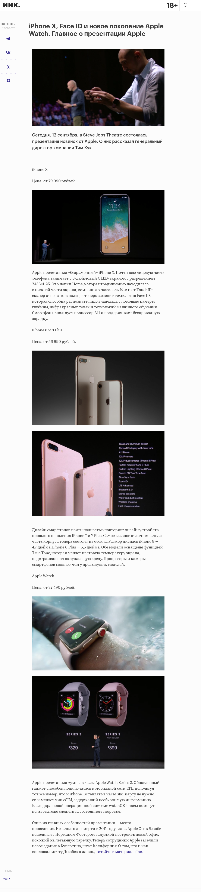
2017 (6, 879)
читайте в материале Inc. (119, 852)
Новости (8, 24)
